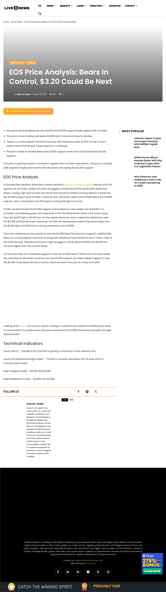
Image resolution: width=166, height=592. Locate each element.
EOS (71, 400)
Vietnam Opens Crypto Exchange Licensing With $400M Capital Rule (147, 143)
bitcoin (69, 184)
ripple (89, 184)
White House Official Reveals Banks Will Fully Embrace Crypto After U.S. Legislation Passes (148, 162)
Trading (31, 62)
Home (6, 22)
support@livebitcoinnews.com (88, 560)
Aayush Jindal (24, 94)
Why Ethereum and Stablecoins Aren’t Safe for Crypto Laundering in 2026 (147, 181)
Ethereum (79, 184)
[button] (39, 13)
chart (23, 326)
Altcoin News (17, 22)
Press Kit (91, 563)
